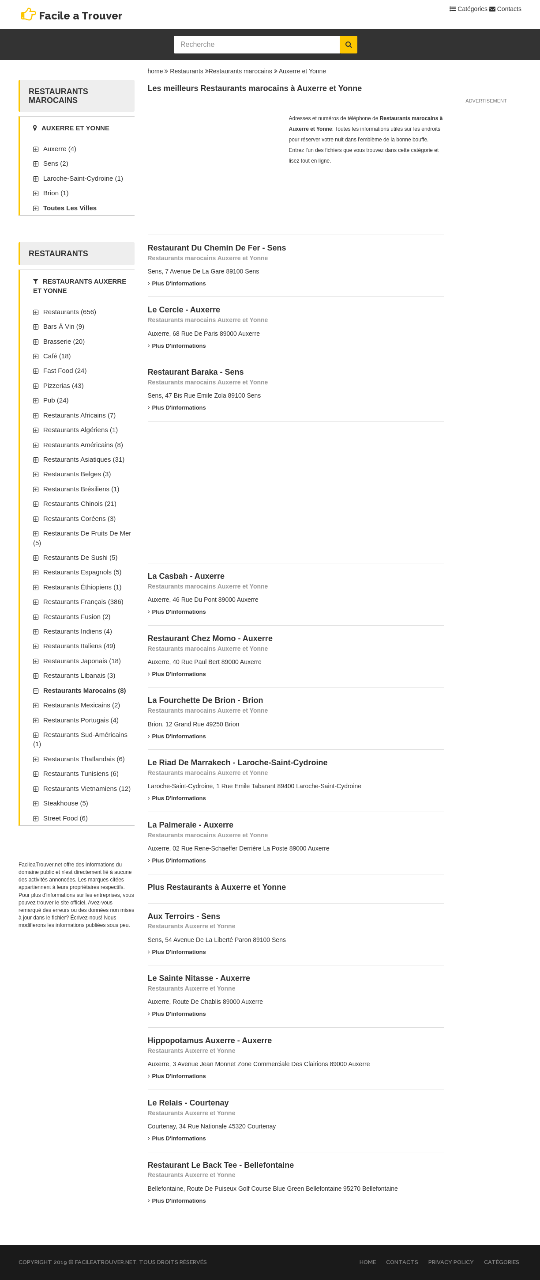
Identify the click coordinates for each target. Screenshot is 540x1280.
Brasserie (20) (64, 341)
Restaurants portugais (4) (81, 720)
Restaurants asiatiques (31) (83, 459)
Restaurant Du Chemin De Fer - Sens (217, 247)
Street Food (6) (65, 818)
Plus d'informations (177, 283)
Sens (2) (55, 163)
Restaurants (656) (69, 311)
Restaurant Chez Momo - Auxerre (210, 638)
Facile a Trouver (81, 15)
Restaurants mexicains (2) (81, 705)
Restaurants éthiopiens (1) (82, 587)
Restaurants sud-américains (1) (80, 739)
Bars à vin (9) (63, 326)
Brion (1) (56, 193)
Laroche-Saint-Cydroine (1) (83, 178)
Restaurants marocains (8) (84, 690)
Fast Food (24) (64, 370)
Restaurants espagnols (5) (82, 572)
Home (368, 1262)
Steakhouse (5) (65, 803)
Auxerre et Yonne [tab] (71, 128)
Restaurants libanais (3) (79, 675)
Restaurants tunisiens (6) (81, 773)
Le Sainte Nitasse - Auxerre (199, 978)
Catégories (469, 8)
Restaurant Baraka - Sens (196, 372)
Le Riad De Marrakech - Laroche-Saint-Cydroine (238, 762)
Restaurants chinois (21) (79, 503)
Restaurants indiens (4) (77, 631)
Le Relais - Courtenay (188, 1102)
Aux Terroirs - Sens (184, 916)
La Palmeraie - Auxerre (190, 824)
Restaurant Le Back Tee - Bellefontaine (221, 1165)
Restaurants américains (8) (83, 444)
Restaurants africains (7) (79, 415)
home (155, 71)
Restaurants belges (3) (77, 474)
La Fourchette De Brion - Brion (205, 700)
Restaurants (186, 71)
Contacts (505, 8)
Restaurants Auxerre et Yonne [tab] (79, 285)
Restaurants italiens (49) (79, 645)
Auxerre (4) (59, 148)
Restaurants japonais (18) (82, 661)
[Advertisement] (214, 168)
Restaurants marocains (240, 71)
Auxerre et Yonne (302, 71)
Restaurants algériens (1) (80, 429)
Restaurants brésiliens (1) (81, 489)
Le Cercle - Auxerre (184, 309)
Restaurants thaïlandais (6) (84, 759)
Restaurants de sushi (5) (80, 557)
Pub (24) (56, 400)
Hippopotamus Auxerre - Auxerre (210, 1040)
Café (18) (57, 356)
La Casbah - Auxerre (186, 576)
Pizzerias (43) (63, 385)
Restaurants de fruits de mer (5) (82, 537)
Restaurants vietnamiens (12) (87, 788)
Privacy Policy (451, 1262)
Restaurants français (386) (83, 601)
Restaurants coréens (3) (79, 518)
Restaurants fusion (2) (77, 616)
